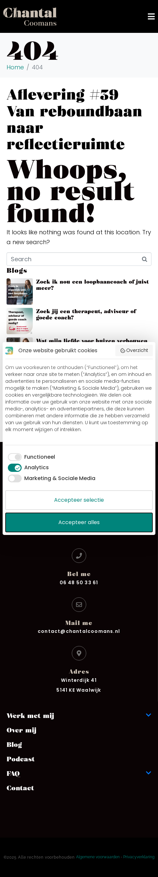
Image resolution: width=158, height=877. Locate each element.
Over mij (21, 730)
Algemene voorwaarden (98, 857)
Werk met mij (79, 715)
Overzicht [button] (134, 350)
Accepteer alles (79, 522)
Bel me (79, 573)
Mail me (78, 622)
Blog (14, 744)
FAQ (79, 773)
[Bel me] (79, 555)
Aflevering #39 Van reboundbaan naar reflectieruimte (74, 118)
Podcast (21, 759)
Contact (20, 788)
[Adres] (79, 653)
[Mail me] (79, 604)
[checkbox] (30, 457)
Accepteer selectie (79, 500)
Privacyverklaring (138, 857)
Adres (79, 671)
